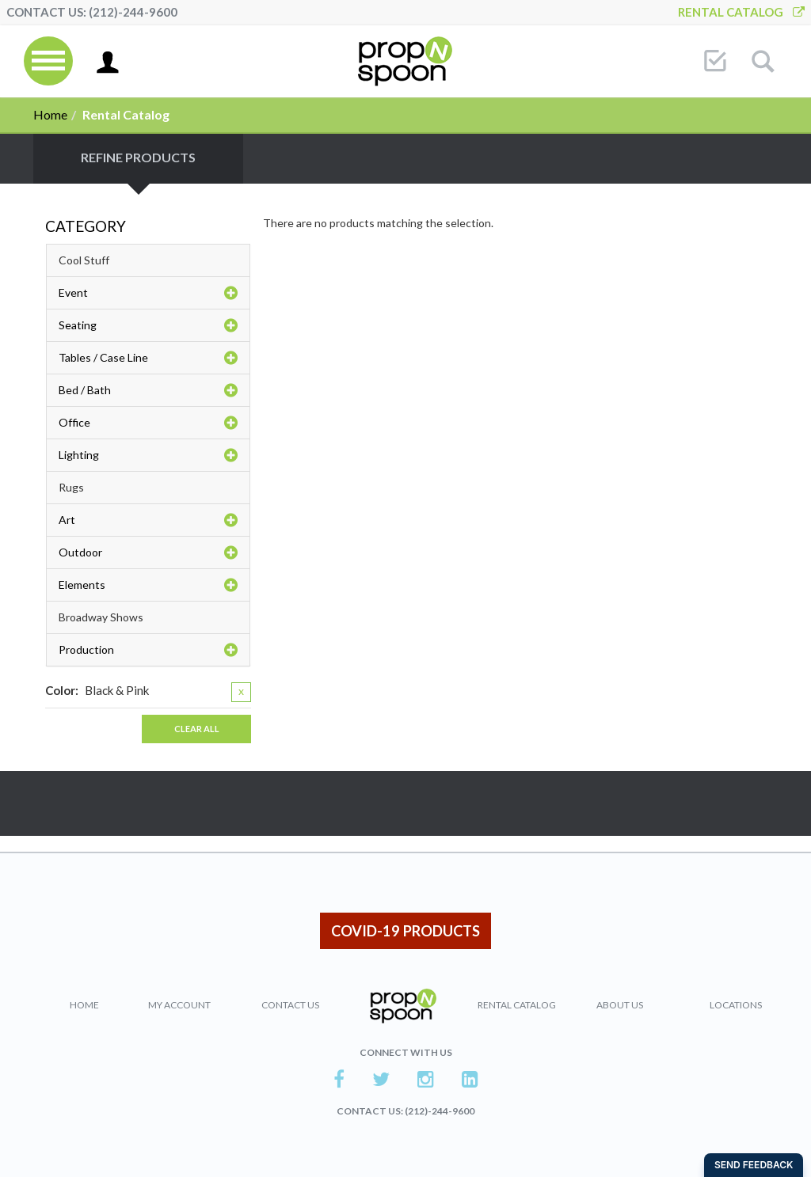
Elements (148, 585)
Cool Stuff (84, 260)
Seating (148, 325)
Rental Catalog (741, 12)
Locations (736, 1005)
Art (148, 520)
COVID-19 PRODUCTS (405, 931)
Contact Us (290, 1005)
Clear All (196, 728)
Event (148, 293)
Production (148, 650)
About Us (619, 1005)
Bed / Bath (148, 390)
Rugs (71, 487)
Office (148, 423)
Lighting (148, 455)
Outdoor (148, 552)
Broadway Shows (101, 617)
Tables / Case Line (148, 358)
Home (50, 114)
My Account (179, 1005)
